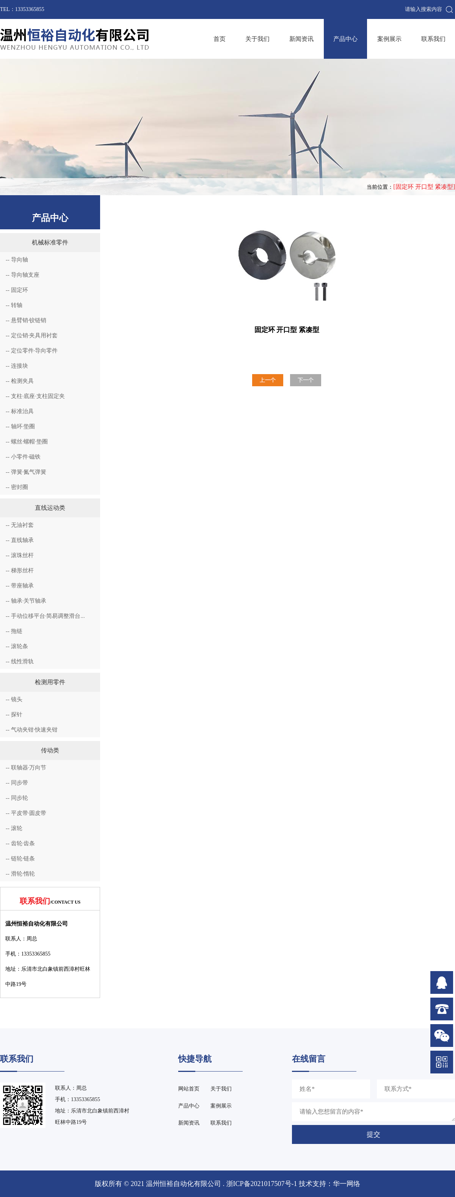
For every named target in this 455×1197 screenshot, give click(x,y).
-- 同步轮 (17, 798)
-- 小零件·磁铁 (23, 457)
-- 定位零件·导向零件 (32, 351)
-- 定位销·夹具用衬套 (32, 335)
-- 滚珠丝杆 (20, 555)
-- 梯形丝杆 (20, 570)
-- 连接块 (17, 366)
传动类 (50, 750)
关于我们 (257, 39)
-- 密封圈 (17, 487)
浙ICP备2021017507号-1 (261, 1184)
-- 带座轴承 (20, 586)
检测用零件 (50, 682)
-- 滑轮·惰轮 (20, 874)
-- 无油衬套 (20, 525)
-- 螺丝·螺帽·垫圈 (27, 442)
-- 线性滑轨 (20, 661)
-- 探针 (14, 714)
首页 (219, 39)
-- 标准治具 (20, 411)
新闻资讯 (301, 39)
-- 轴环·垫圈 (20, 426)
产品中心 (345, 39)
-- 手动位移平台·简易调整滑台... (45, 616)
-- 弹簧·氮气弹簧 (26, 472)
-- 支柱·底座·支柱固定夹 (35, 396)
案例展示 (389, 39)
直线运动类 (50, 507)
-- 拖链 (14, 631)
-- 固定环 (17, 290)
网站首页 (188, 1089)
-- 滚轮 (14, 828)
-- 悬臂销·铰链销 (26, 320)
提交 (373, 1134)
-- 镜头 (14, 699)
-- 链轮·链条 (20, 858)
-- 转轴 (14, 305)
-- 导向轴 (17, 260)
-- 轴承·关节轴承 (26, 601)
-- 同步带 (17, 783)
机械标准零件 (50, 242)
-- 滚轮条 (17, 646)
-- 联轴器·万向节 (26, 768)
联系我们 (433, 39)
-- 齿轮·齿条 (20, 843)
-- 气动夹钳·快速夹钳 (32, 730)
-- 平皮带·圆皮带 (26, 813)
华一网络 (346, 1184)
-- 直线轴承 (20, 540)
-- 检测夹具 (20, 381)
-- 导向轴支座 (22, 275)
